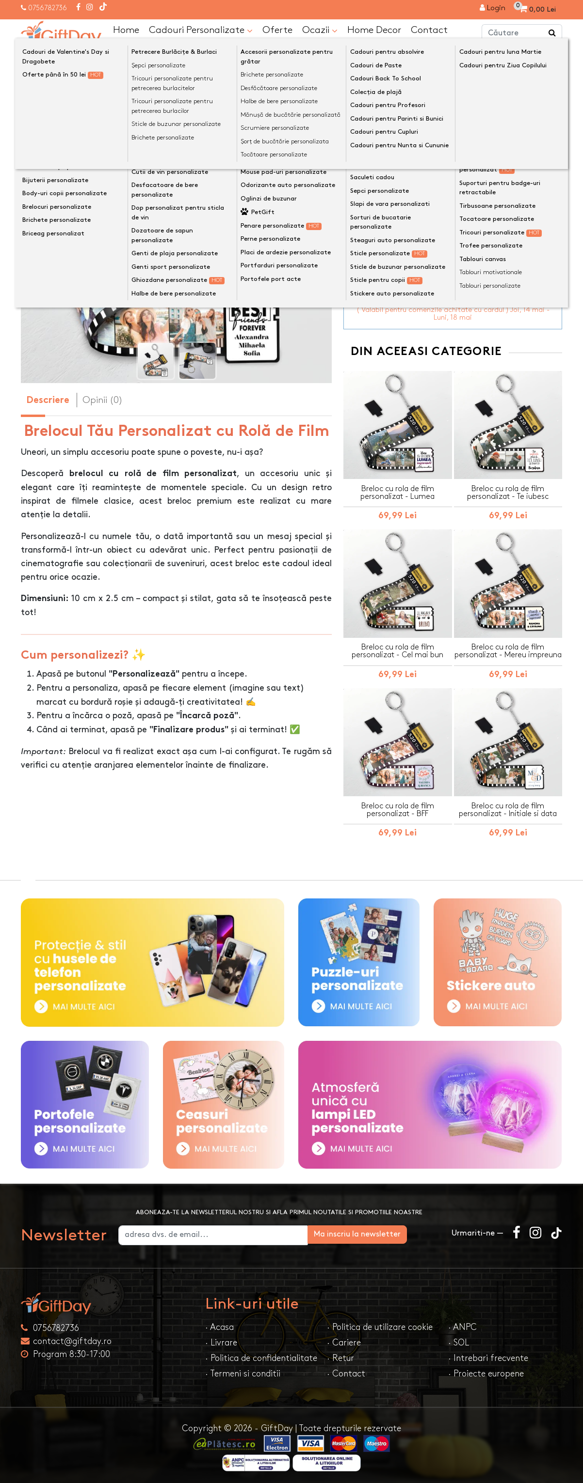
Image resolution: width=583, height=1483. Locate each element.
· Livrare (221, 1340)
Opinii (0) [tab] (102, 399)
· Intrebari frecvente (488, 1355)
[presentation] (44, 230)
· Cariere (344, 1340)
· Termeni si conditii (242, 1371)
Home (126, 29)
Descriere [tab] (47, 400)
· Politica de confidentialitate (261, 1355)
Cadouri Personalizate (201, 30)
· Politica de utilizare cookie (380, 1324)
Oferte (277, 29)
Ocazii (320, 30)
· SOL (458, 1340)
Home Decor (374, 29)
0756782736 (47, 8)
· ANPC (462, 1324)
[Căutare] (552, 33)
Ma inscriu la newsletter (390, 1231)
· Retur (340, 1355)
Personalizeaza (456, 177)
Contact (429, 29)
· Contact (346, 1371)
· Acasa (219, 1324)
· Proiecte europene (486, 1371)
